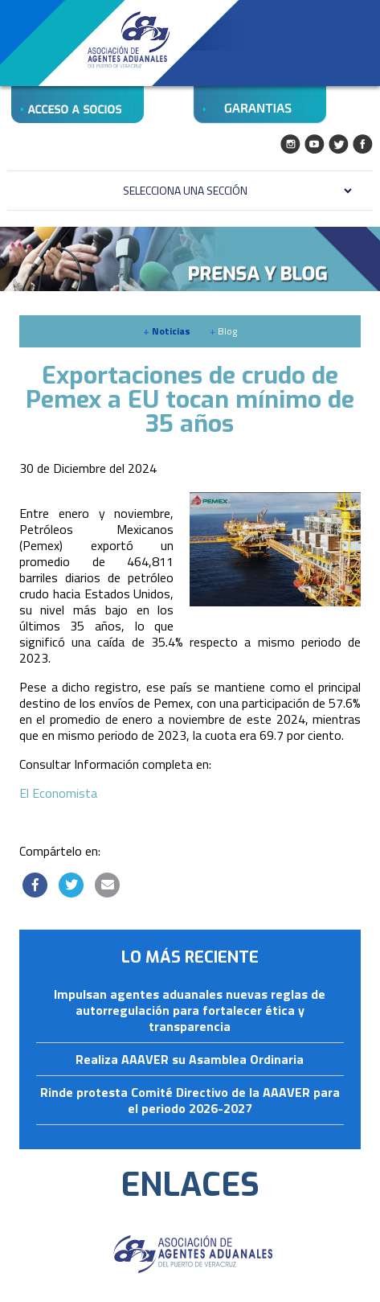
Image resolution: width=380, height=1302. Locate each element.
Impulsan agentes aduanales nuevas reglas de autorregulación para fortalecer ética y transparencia (189, 1011)
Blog (223, 331)
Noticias (166, 331)
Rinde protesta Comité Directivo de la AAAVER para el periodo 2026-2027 (190, 1101)
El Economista (58, 793)
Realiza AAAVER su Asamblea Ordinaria (190, 1060)
